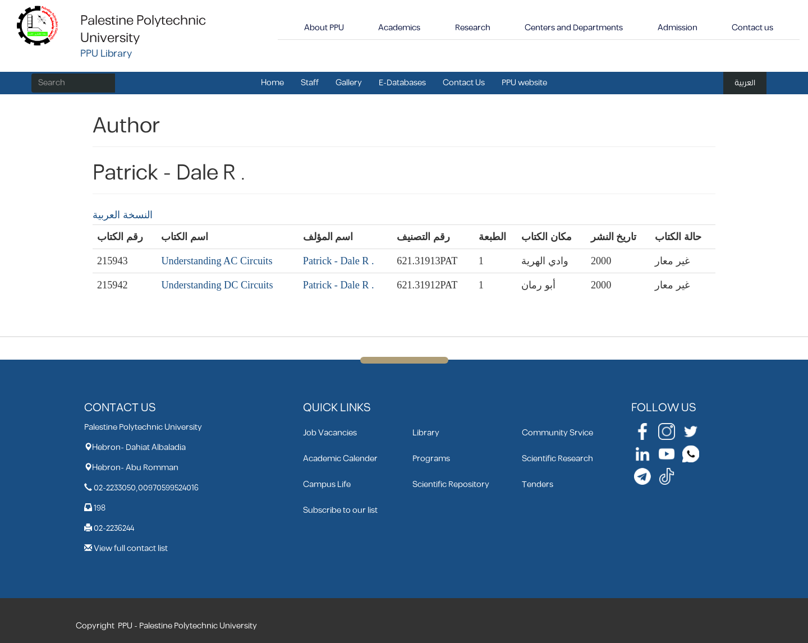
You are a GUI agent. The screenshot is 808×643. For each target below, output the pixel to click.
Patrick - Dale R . (338, 261)
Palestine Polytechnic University (143, 29)
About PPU (324, 27)
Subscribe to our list (340, 510)
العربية (744, 82)
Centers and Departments (574, 27)
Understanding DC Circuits (217, 285)
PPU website (524, 82)
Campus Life (327, 484)
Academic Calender (340, 458)
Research (472, 27)
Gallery (349, 82)
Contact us (752, 27)
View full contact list (131, 548)
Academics (399, 27)
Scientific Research (557, 458)
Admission (677, 27)
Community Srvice (557, 432)
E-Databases (402, 82)
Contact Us (464, 82)
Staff (310, 82)
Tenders (537, 484)
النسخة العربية (123, 215)
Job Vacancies (330, 432)
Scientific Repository (450, 484)
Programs (431, 458)
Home (272, 82)
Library (425, 432)
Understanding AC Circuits (216, 261)
